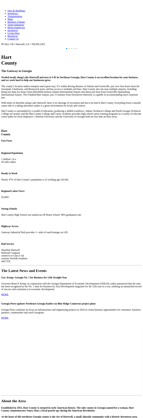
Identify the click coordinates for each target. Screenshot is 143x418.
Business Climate (16, 22)
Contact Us (13, 39)
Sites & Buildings (16, 10)
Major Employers (16, 27)
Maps (10, 19)
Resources (12, 36)
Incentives (12, 30)
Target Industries (15, 24)
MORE (4, 294)
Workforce (12, 13)
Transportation (14, 16)
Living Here (13, 33)
